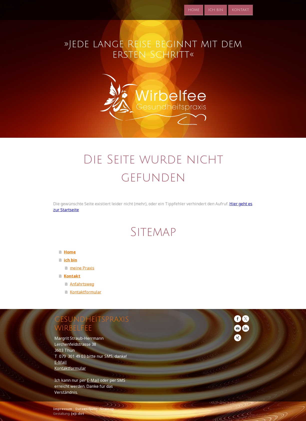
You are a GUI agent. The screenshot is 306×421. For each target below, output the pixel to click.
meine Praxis (82, 268)
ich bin (215, 10)
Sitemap (107, 408)
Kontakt (240, 10)
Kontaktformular (85, 292)
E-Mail (60, 362)
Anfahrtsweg (82, 284)
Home (193, 10)
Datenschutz (86, 408)
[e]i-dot (77, 413)
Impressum (62, 408)
